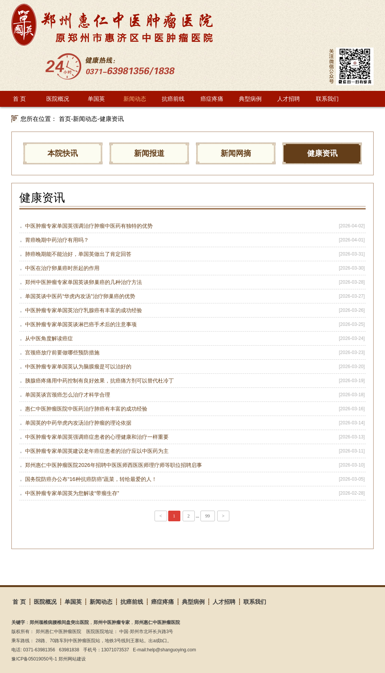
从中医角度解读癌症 (192, 338)
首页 (65, 119)
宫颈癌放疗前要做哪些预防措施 (192, 352)
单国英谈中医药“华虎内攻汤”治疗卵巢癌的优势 (192, 296)
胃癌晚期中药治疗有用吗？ (192, 240)
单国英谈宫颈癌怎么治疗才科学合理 (192, 395)
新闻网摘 (236, 153)
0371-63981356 (39, 649)
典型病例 (250, 98)
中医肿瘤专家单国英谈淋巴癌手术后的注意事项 (192, 324)
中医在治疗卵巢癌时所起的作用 (192, 268)
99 (207, 516)
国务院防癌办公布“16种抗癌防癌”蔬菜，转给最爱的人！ (192, 479)
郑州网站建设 (72, 659)
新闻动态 (134, 98)
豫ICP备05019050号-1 (34, 659)
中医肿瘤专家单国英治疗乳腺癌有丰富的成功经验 (192, 310)
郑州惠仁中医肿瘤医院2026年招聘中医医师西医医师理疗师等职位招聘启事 (192, 465)
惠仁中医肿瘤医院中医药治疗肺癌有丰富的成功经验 (192, 409)
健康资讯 (111, 119)
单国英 (96, 98)
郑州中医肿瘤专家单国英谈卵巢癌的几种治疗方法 (192, 282)
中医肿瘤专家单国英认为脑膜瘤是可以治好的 (192, 366)
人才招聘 (288, 98)
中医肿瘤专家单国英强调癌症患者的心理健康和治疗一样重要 (192, 437)
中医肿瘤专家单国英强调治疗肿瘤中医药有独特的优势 (192, 226)
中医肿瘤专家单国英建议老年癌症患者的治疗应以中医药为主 (192, 451)
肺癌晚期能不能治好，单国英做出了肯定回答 (192, 254)
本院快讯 (62, 153)
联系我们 (327, 98)
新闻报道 (149, 153)
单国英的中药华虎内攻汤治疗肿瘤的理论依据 (192, 423)
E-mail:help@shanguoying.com (164, 649)
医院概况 (57, 98)
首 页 (19, 98)
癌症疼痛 (211, 98)
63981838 (69, 649)
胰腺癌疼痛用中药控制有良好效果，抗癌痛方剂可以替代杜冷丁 (192, 380)
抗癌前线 (173, 98)
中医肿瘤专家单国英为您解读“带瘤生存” (192, 493)
